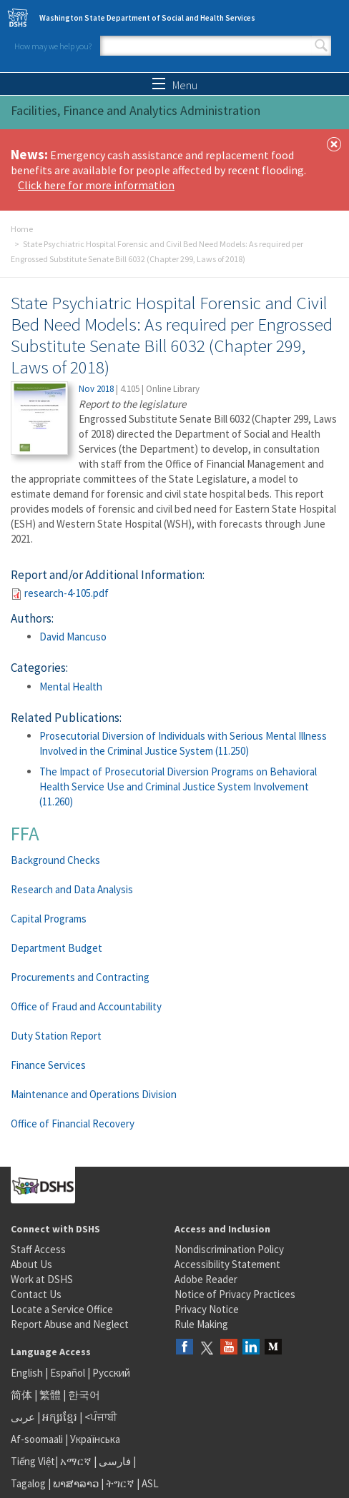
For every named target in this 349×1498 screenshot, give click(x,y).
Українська (95, 1439)
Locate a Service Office (62, 1309)
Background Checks (55, 860)
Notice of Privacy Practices (234, 1294)
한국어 (84, 1395)
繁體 (51, 1395)
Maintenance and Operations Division (94, 1094)
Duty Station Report (56, 1035)
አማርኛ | (78, 1461)
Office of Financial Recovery (72, 1123)
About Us (31, 1264)
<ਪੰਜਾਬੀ (100, 1417)
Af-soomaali (37, 1439)
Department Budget (56, 948)
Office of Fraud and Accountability (86, 1006)
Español (67, 1372)
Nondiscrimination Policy (229, 1249)
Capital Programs (49, 918)
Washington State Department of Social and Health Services (147, 18)
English (28, 1372)
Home (22, 228)
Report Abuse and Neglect (70, 1324)
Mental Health (70, 686)
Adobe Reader (205, 1279)
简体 (21, 1395)
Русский (111, 1372)
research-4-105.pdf (66, 593)
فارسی (114, 1461)
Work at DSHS (42, 1279)
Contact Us (36, 1294)
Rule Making (201, 1324)
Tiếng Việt (33, 1461)
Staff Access (38, 1249)
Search (321, 46)
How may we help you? (53, 46)
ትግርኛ (120, 1483)
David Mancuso (73, 636)
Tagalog (28, 1483)
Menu (174, 85)
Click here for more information (96, 185)
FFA (25, 833)
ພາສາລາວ (76, 1483)
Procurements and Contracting (80, 977)
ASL (150, 1483)
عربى (23, 1417)
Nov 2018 (96, 389)
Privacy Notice (206, 1309)
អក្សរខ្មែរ (59, 1417)
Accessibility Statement (227, 1264)
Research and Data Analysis (72, 889)
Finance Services (48, 1065)
